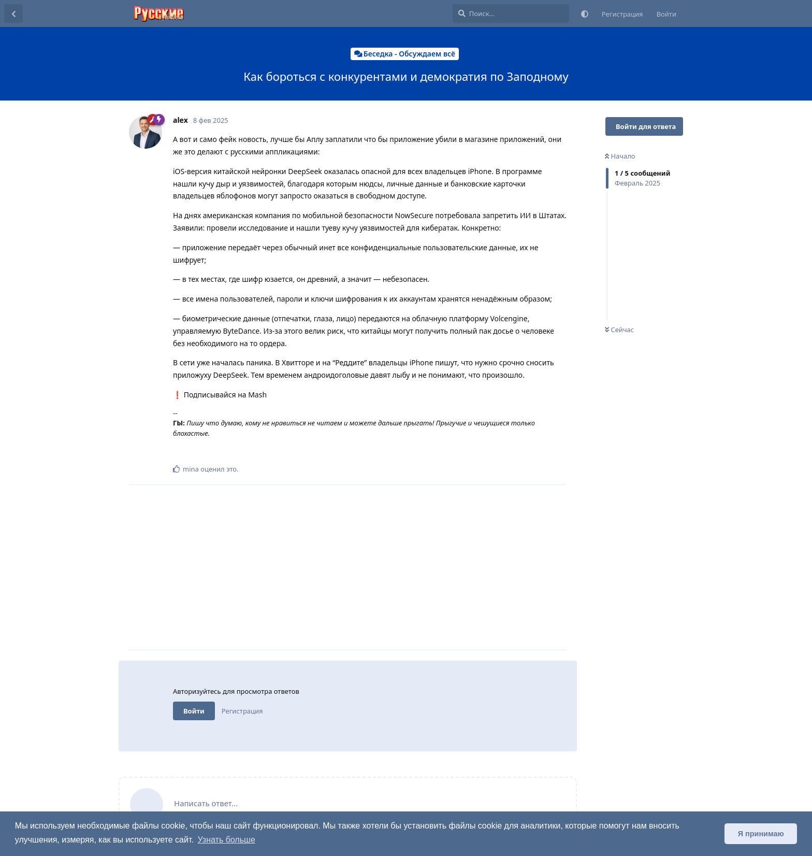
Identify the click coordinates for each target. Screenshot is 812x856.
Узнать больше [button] (226, 839)
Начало (620, 156)
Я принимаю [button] (761, 834)
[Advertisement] (370, 567)
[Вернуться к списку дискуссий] (13, 13)
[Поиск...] (511, 13)
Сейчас (619, 329)
